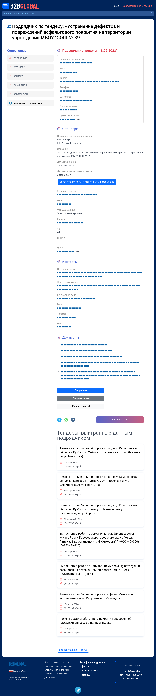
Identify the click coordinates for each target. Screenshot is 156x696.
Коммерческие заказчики (56, 662)
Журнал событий (80, 406)
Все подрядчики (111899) (73, 649)
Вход (116, 5)
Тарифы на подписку (92, 662)
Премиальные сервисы (55, 673)
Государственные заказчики (58, 666)
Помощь (85, 674)
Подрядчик (20, 58)
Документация (81, 398)
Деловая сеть (51, 677)
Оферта (84, 666)
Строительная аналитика (56, 670)
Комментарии (21, 94)
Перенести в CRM (120, 419)
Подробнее (81, 390)
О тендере (19, 67)
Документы (20, 85)
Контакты (19, 76)
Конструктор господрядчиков (27, 103)
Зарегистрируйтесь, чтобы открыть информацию (87, 181)
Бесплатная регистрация (137, 5)
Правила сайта (89, 670)
